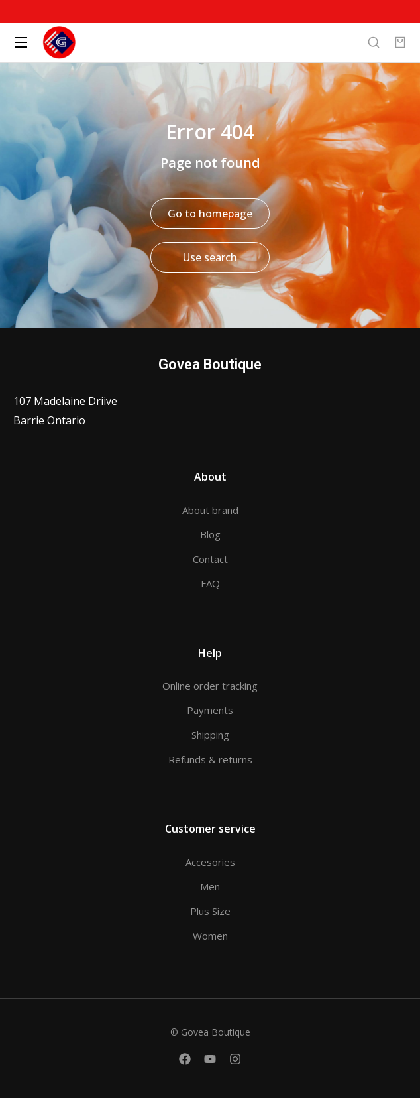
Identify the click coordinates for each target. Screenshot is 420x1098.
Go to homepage (210, 213)
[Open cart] (400, 42)
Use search (210, 257)
